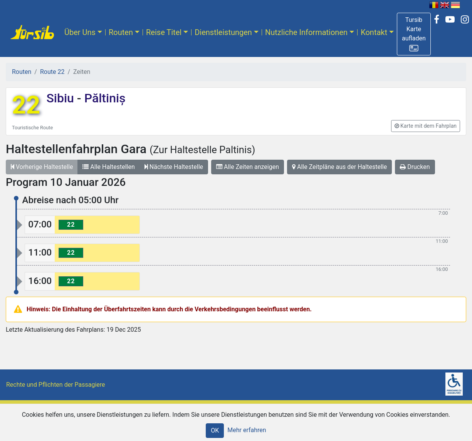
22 (26, 105)
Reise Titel (163, 32)
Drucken (415, 166)
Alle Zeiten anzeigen (247, 166)
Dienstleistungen (223, 32)
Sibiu (61, 98)
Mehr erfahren (246, 430)
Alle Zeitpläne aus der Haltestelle (339, 166)
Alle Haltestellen (108, 166)
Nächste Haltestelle (173, 166)
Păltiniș (103, 98)
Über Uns (80, 32)
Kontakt (374, 32)
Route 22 (52, 71)
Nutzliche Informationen (306, 32)
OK (215, 430)
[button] (414, 34)
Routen (121, 32)
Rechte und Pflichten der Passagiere (55, 384)
